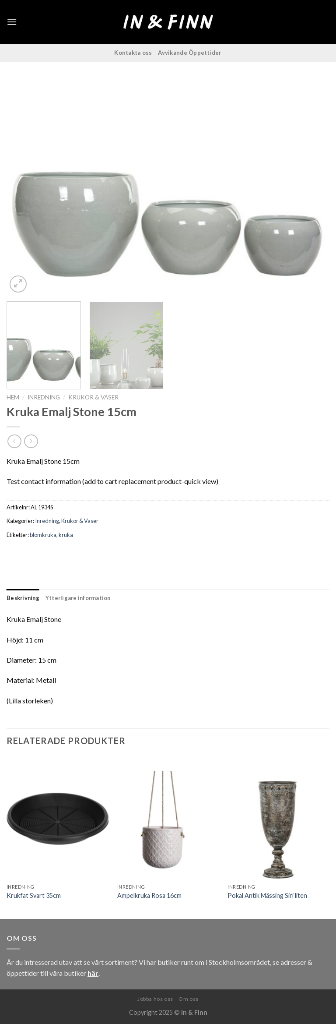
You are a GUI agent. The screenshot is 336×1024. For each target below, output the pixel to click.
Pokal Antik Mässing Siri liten (267, 895)
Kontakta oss (133, 52)
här (93, 973)
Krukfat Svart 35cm (34, 895)
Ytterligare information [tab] (78, 597)
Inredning (44, 397)
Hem (13, 397)
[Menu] (12, 21)
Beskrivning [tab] (23, 597)
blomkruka (43, 534)
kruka (66, 534)
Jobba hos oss (155, 999)
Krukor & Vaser (93, 397)
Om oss (188, 999)
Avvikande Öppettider (189, 52)
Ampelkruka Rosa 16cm (149, 895)
